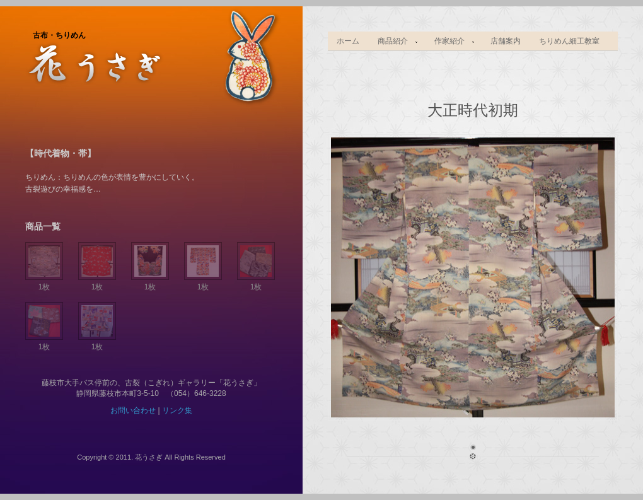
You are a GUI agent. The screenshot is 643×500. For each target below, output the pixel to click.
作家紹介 (450, 41)
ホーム (348, 41)
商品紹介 (394, 41)
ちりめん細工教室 (569, 41)
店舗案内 (505, 41)
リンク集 (177, 410)
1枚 (44, 282)
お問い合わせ (133, 410)
